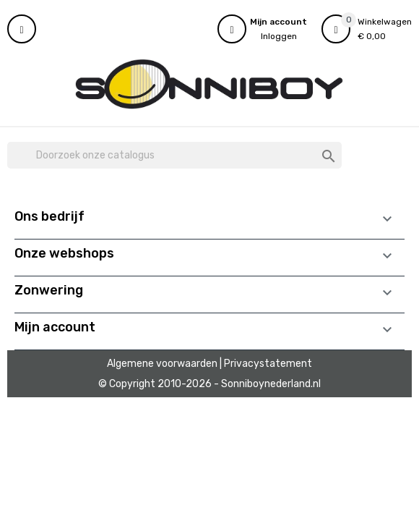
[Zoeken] (174, 155)
